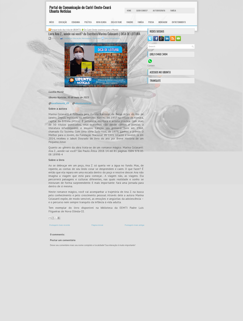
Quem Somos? (142, 10)
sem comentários (112, 38)
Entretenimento (179, 22)
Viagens (129, 22)
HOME (129, 10)
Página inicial (97, 225)
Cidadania (76, 22)
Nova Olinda (101, 22)
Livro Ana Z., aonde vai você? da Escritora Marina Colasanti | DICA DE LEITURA (94, 33)
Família (141, 22)
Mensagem (163, 22)
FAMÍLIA (173, 10)
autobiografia (159, 10)
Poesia (151, 22)
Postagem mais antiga (134, 225)
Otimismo (96, 38)
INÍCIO (51, 22)
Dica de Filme (116, 22)
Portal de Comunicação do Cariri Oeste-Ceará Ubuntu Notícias (80, 9)
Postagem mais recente (59, 225)
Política (88, 22)
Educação (63, 22)
